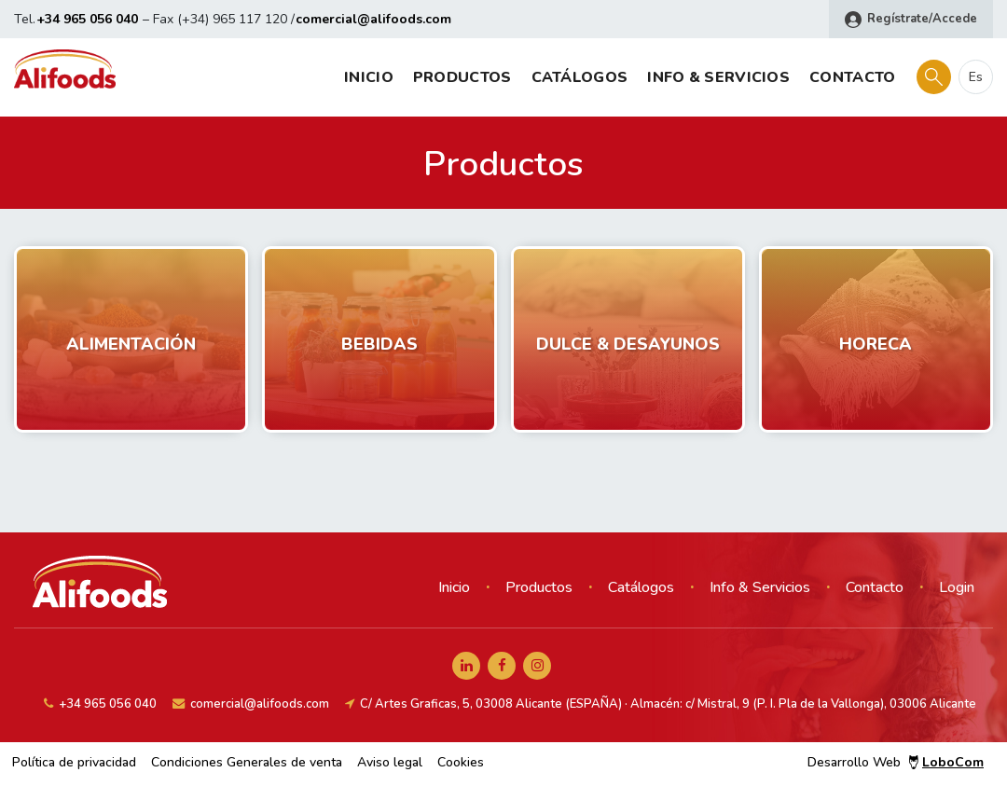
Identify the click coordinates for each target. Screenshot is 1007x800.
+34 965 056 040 (87, 19)
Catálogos (579, 77)
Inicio (368, 77)
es (976, 77)
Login (956, 587)
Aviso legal (389, 762)
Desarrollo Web (895, 762)
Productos (462, 77)
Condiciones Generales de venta (246, 762)
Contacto (852, 77)
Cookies (460, 762)
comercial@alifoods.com (373, 19)
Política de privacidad (74, 762)
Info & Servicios (718, 77)
